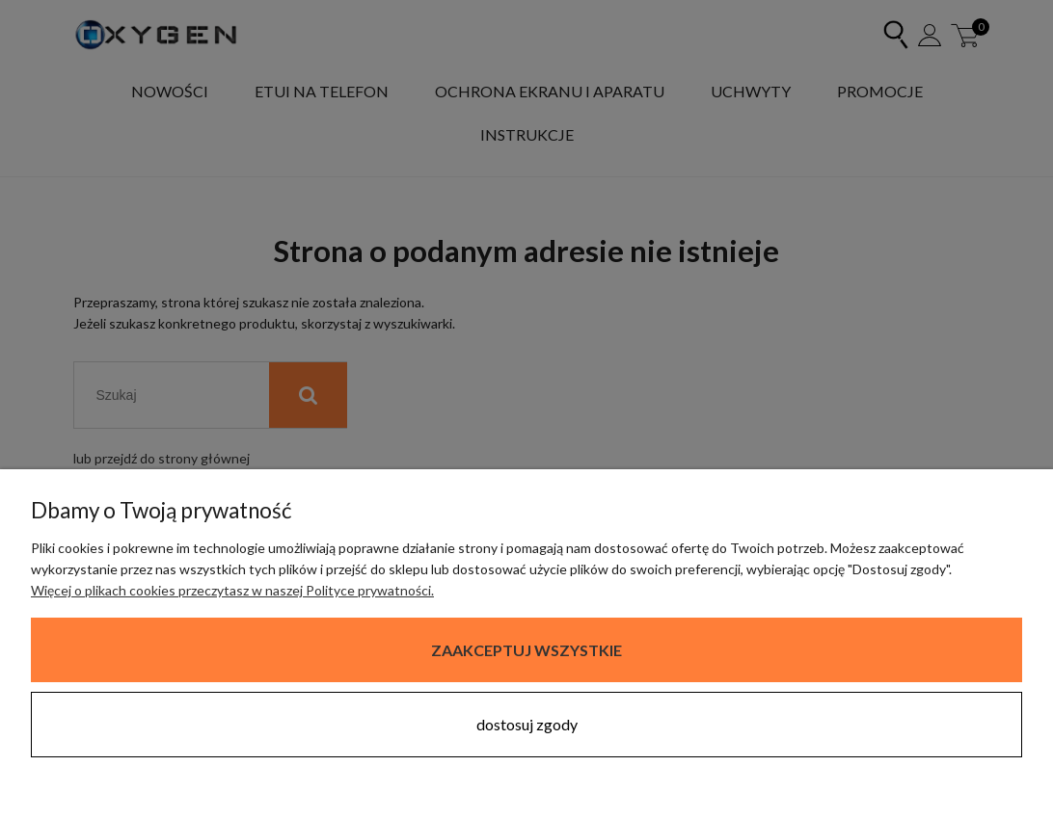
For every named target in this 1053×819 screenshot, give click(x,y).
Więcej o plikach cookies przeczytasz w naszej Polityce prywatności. (232, 590)
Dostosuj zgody (527, 724)
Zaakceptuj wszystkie (526, 650)
